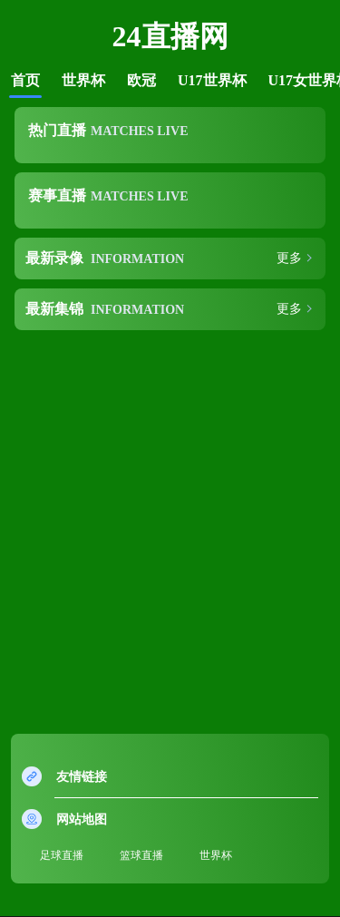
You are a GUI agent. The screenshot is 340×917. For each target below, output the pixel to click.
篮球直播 (141, 855)
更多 (289, 258)
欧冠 (141, 80)
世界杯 (83, 80)
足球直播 (61, 855)
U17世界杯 (212, 80)
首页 (25, 80)
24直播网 (170, 36)
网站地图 (81, 819)
